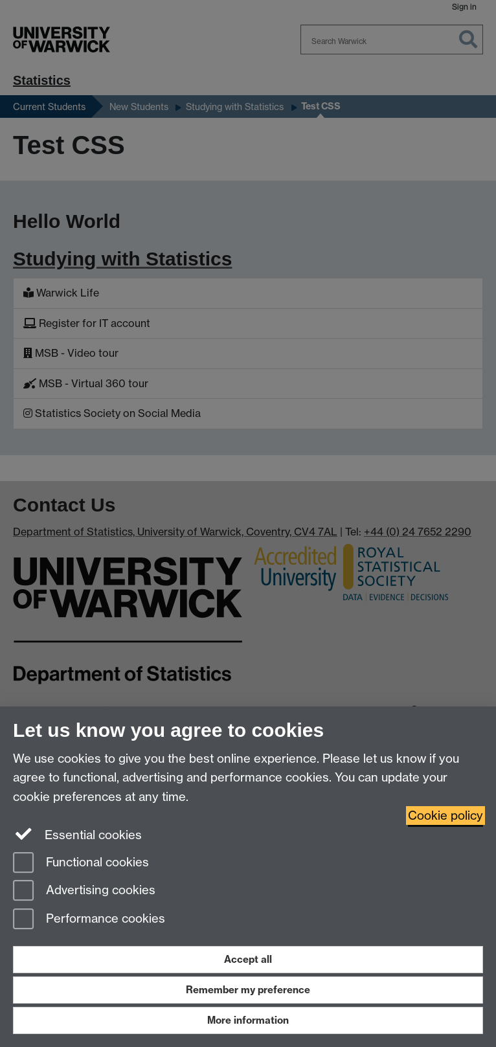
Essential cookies (77, 834)
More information (248, 1020)
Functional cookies (81, 863)
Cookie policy (445, 815)
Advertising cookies (84, 891)
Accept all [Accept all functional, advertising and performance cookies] (248, 959)
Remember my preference (248, 990)
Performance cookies (89, 920)
